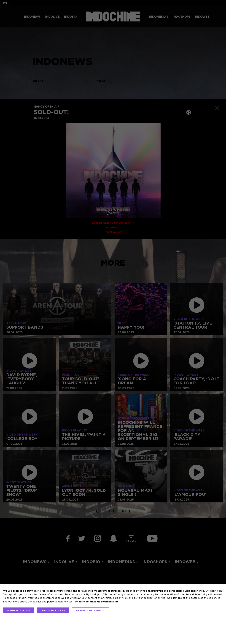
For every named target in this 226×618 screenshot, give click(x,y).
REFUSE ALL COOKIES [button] (53, 610)
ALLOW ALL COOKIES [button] (18, 610)
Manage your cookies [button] (89, 610)
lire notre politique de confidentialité (96, 601)
